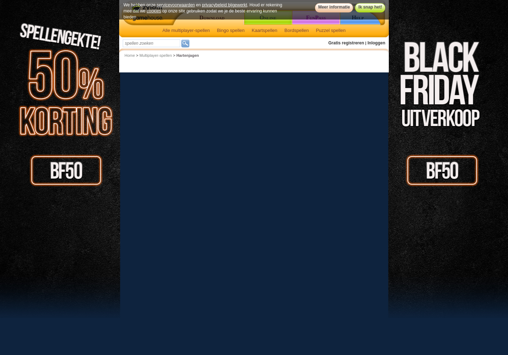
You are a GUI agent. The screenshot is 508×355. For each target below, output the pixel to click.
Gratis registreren (346, 42)
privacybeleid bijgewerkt (224, 4)
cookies (154, 11)
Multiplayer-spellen (155, 55)
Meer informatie (334, 7)
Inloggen (376, 42)
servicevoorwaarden (176, 4)
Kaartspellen (264, 30)
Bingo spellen (230, 30)
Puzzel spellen (331, 30)
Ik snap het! (370, 7)
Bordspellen (297, 30)
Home (130, 55)
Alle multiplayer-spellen (186, 30)
